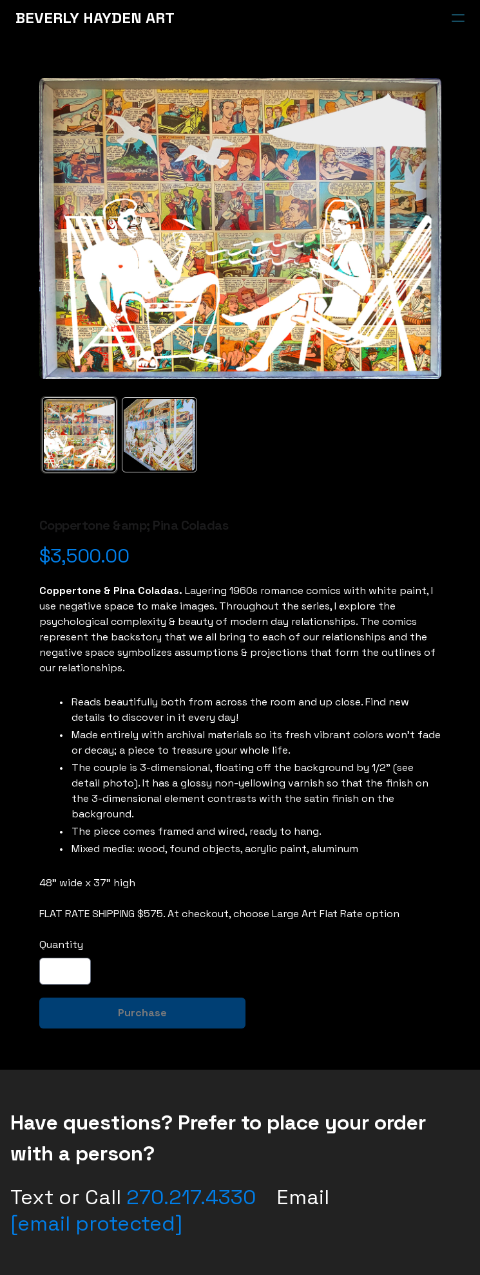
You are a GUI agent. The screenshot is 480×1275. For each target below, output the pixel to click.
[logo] (95, 18)
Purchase (142, 1012)
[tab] (79, 434)
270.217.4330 (191, 1197)
